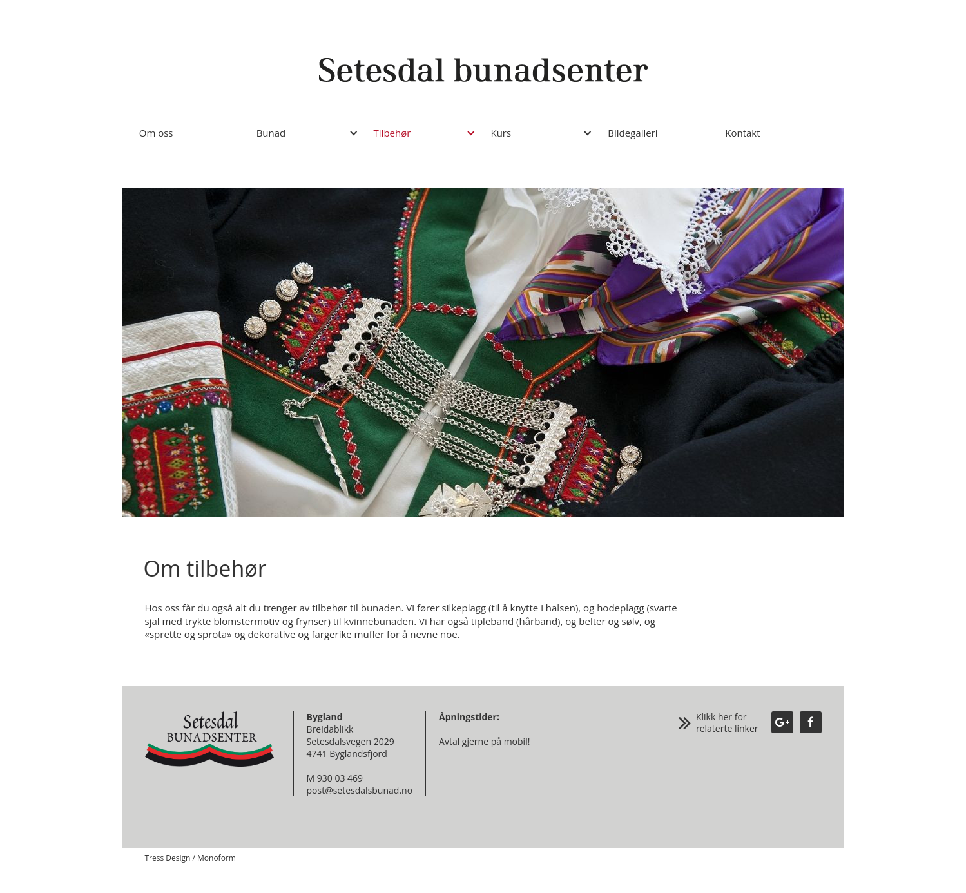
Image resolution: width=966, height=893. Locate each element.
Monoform (216, 857)
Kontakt (742, 132)
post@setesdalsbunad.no (360, 790)
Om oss (156, 132)
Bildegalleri (632, 132)
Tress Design (168, 857)
